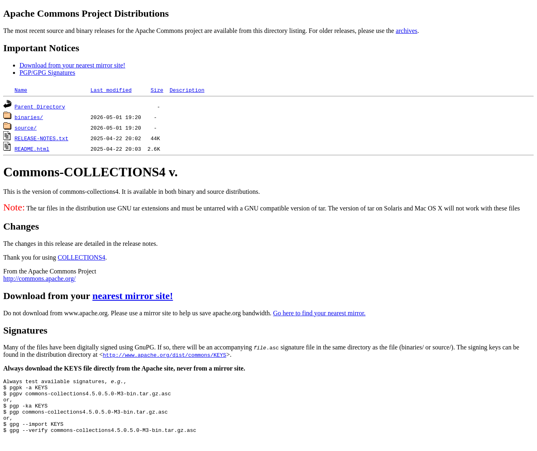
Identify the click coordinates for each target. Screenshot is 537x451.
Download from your (47, 296)
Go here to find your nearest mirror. (319, 313)
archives (406, 30)
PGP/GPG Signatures (47, 72)
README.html (32, 148)
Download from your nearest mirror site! (72, 65)
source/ (26, 127)
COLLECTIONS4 (81, 257)
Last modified (110, 89)
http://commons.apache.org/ (39, 278)
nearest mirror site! (132, 296)
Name (21, 89)
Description (187, 89)
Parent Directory (40, 106)
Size (156, 89)
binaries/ (29, 117)
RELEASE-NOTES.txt (42, 138)
